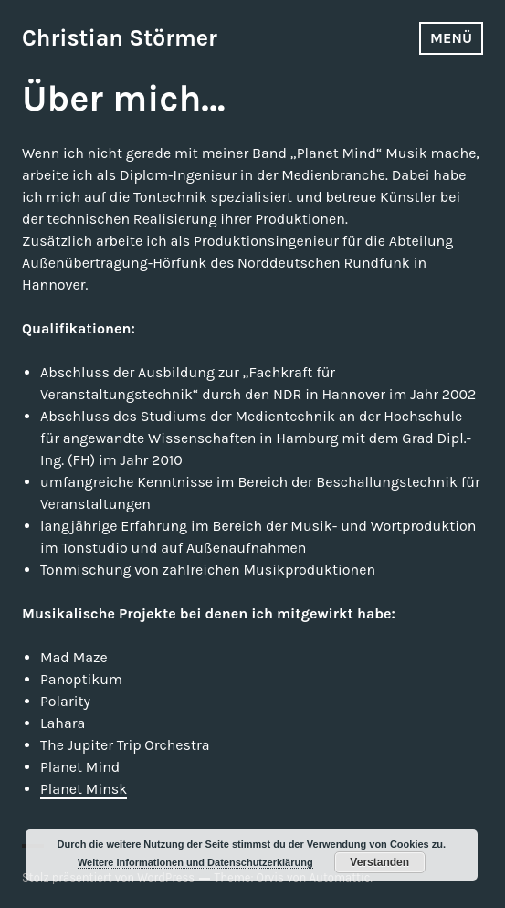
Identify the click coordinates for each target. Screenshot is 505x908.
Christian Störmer (119, 38)
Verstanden (379, 862)
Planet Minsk (83, 788)
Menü (451, 38)
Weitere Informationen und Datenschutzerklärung (195, 862)
